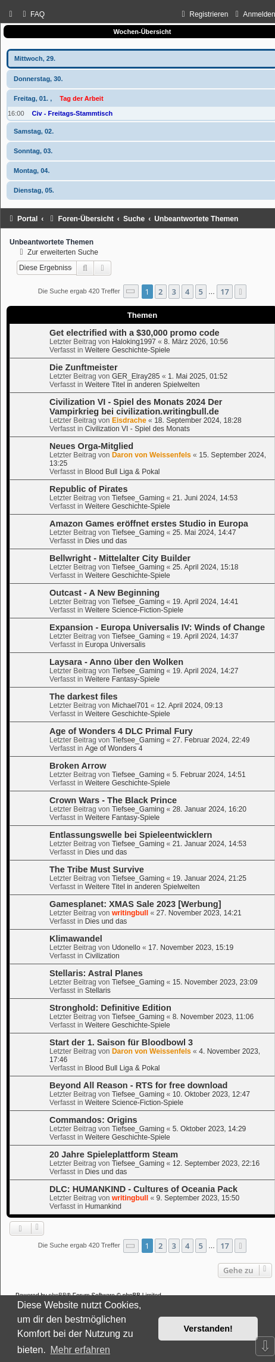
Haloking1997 (134, 342)
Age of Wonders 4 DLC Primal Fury (121, 731)
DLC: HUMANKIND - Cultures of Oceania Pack (143, 1189)
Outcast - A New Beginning (104, 593)
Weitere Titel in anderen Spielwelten (142, 384)
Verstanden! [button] (208, 1328)
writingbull (130, 913)
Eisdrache (129, 420)
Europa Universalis (115, 644)
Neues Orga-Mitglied (91, 446)
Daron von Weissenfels (151, 455)
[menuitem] (32, 14)
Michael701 (130, 705)
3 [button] (174, 291)
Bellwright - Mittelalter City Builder (119, 558)
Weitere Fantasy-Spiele (122, 679)
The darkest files (83, 696)
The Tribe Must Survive (96, 869)
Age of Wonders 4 (114, 748)
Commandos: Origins (93, 1120)
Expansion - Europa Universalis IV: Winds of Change (157, 627)
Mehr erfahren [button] (80, 1350)
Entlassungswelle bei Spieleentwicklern (130, 835)
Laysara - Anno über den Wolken (116, 662)
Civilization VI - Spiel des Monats (137, 429)
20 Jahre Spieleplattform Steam (113, 1154)
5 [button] (201, 291)
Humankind (103, 1206)
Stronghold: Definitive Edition (110, 1008)
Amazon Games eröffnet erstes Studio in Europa (148, 523)
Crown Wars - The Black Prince (113, 800)
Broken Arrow (77, 765)
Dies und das (106, 541)
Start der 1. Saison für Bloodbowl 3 (121, 1042)
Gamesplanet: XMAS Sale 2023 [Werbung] (135, 904)
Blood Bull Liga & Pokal (122, 472)
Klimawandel (75, 938)
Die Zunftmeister (83, 367)
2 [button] (160, 291)
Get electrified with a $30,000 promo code (134, 333)
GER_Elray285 (136, 376)
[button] (131, 291)
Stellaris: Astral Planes (96, 973)
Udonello (126, 947)
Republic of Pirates (88, 489)
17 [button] (224, 291)
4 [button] (187, 291)
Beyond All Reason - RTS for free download (138, 1085)
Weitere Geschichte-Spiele (127, 350)
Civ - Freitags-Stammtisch (72, 113)
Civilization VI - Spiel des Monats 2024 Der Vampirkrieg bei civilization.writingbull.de (135, 406)
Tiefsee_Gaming (138, 498)
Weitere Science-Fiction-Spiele (134, 610)
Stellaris (98, 990)
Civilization (102, 956)
